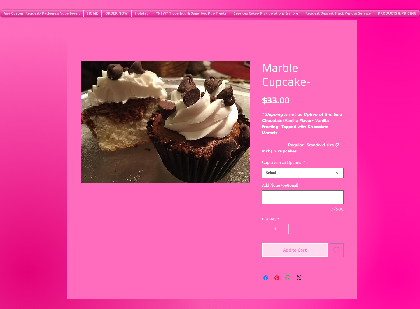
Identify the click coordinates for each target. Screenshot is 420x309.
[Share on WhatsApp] (287, 277)
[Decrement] (266, 229)
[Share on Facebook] (265, 277)
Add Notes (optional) (280, 185)
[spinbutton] (275, 229)
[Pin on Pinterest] (276, 277)
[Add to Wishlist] (337, 250)
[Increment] (284, 229)
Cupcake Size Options (283, 162)
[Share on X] (298, 277)
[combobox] (303, 173)
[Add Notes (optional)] (302, 197)
